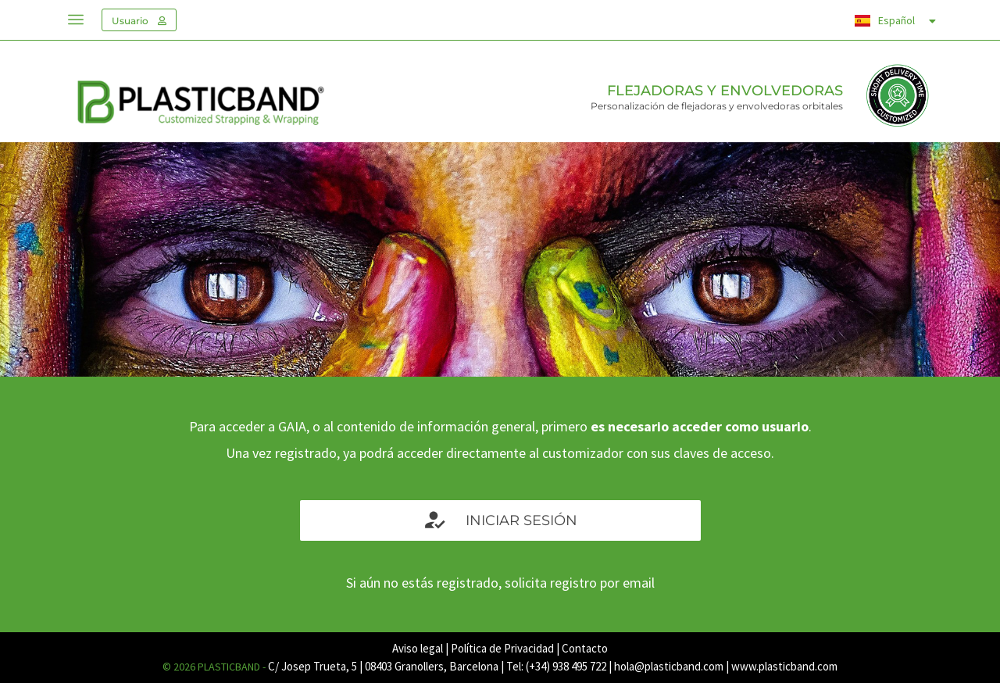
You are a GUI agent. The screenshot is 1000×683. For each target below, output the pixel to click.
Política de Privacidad (502, 648)
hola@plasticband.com (668, 666)
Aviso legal (417, 648)
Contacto (585, 648)
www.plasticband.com (784, 666)
